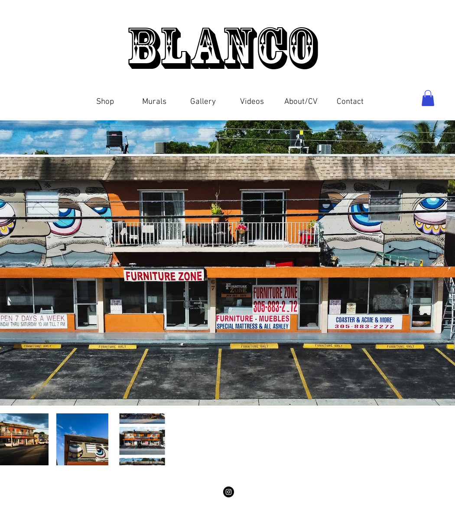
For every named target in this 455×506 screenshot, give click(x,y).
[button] (105, 98)
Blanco (227, 47)
